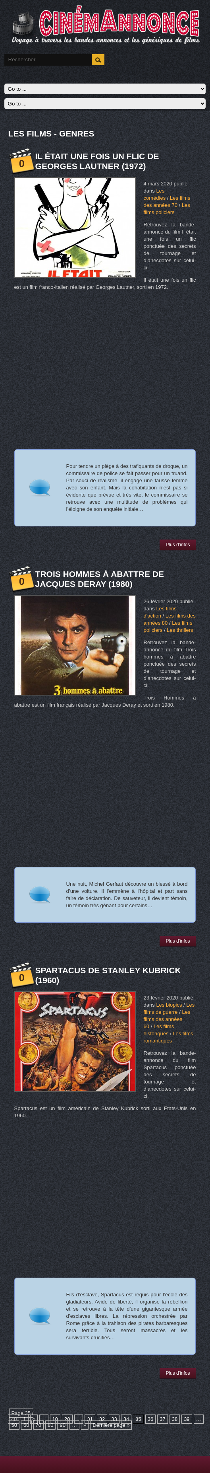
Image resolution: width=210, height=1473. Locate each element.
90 (62, 1425)
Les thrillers (180, 630)
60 (26, 1425)
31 (89, 1419)
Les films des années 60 (167, 1019)
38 (174, 1419)
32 (102, 1419)
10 (55, 1419)
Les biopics (169, 1005)
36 (150, 1419)
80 (50, 1425)
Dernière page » (110, 1425)
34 (126, 1419)
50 (14, 1425)
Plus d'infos (178, 545)
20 (67, 1419)
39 (186, 1419)
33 (114, 1419)
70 (38, 1425)
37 (162, 1419)
